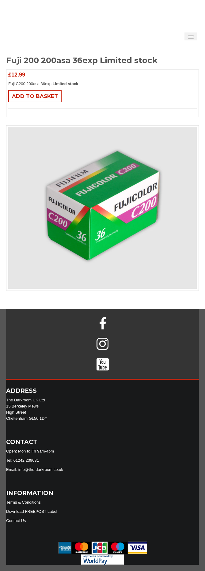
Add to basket (35, 96)
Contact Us (16, 520)
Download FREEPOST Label (31, 511)
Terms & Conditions (23, 502)
